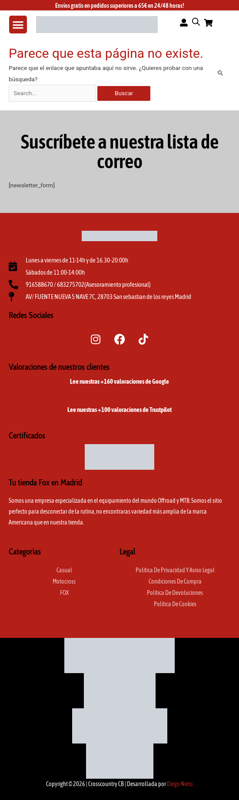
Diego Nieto (180, 783)
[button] (18, 24)
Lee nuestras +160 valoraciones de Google (119, 381)
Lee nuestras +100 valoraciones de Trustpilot (119, 409)
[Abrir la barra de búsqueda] (196, 22)
